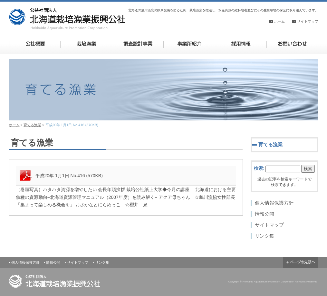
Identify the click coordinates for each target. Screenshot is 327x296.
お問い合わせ (292, 43)
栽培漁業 (86, 43)
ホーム (279, 21)
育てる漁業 (32, 125)
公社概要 (35, 43)
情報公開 (264, 214)
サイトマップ (307, 21)
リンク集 (264, 236)
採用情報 (240, 43)
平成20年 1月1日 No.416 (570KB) (69, 175)
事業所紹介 (189, 43)
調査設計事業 (137, 43)
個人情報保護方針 (274, 203)
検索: (259, 168)
